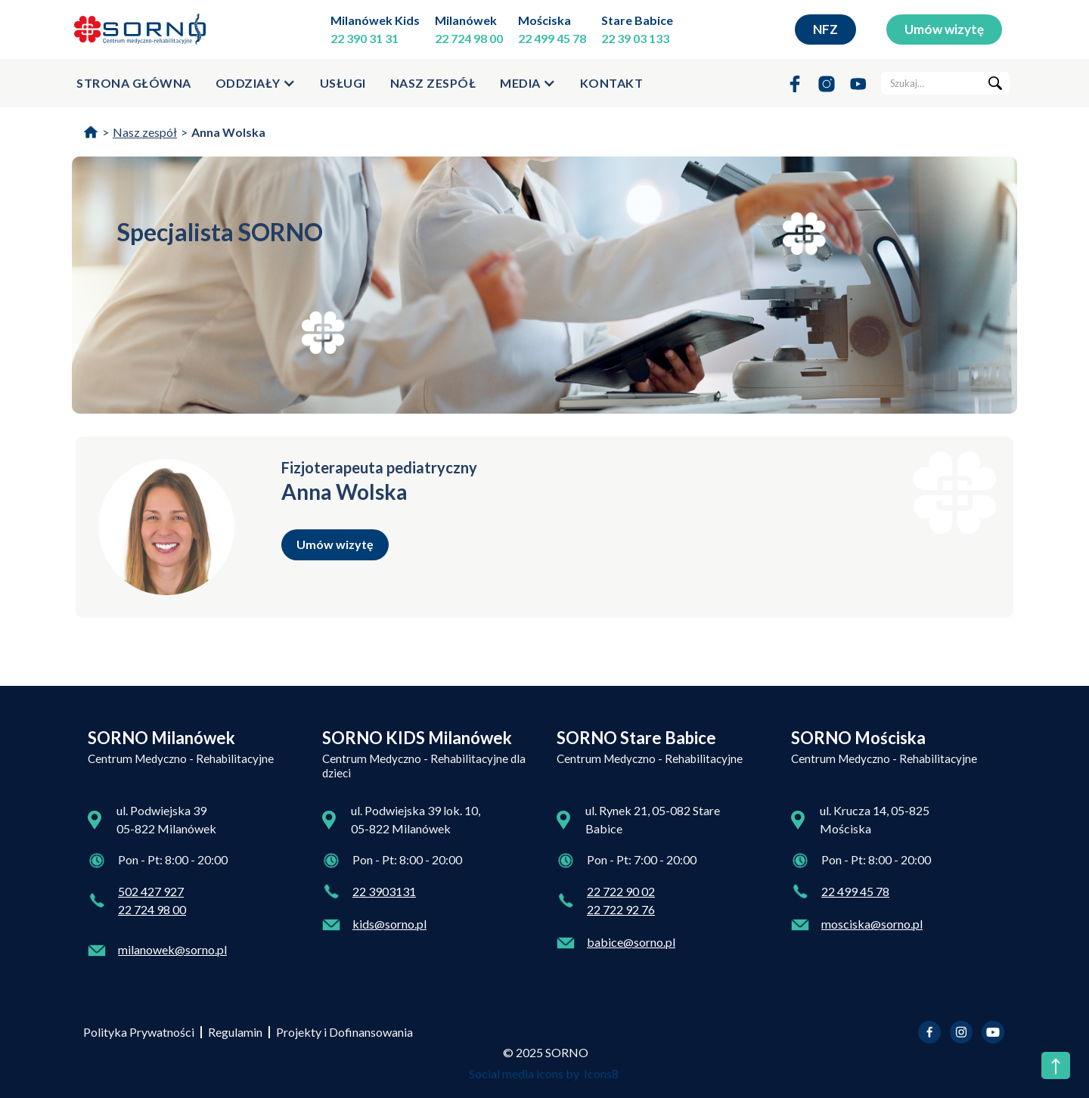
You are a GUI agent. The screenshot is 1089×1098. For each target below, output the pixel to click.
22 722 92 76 (621, 909)
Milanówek (466, 20)
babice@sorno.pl (631, 942)
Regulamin (235, 1032)
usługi (343, 83)
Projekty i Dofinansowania (344, 1032)
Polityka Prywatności (138, 1032)
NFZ (825, 29)
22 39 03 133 (635, 38)
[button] (255, 83)
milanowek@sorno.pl (172, 949)
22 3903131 (384, 891)
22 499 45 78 (552, 38)
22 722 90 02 (621, 891)
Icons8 (601, 1073)
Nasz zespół (433, 83)
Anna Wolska (228, 132)
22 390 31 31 (364, 38)
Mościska (544, 20)
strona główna (133, 83)
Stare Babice (637, 20)
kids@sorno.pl (389, 924)
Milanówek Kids (375, 20)
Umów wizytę (944, 29)
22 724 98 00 (469, 38)
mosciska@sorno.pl (872, 924)
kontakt (612, 83)
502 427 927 (151, 891)
